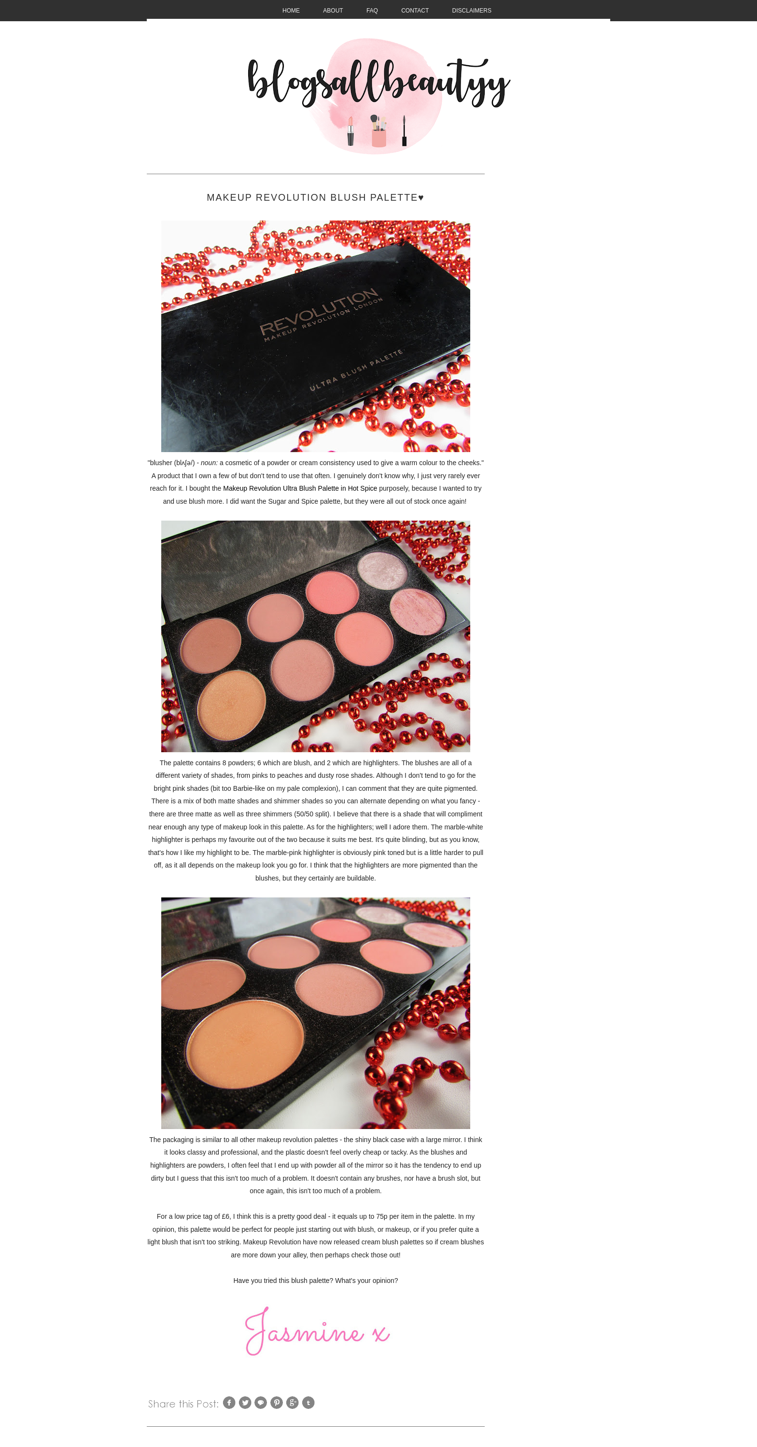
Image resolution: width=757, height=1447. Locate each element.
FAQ (372, 10)
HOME (291, 10)
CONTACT (415, 10)
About (333, 10)
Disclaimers (471, 10)
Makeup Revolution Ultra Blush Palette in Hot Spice (300, 488)
